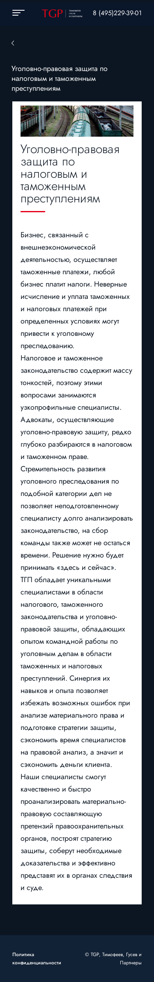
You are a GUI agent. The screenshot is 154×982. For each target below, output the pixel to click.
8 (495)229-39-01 (117, 13)
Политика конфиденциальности (36, 958)
